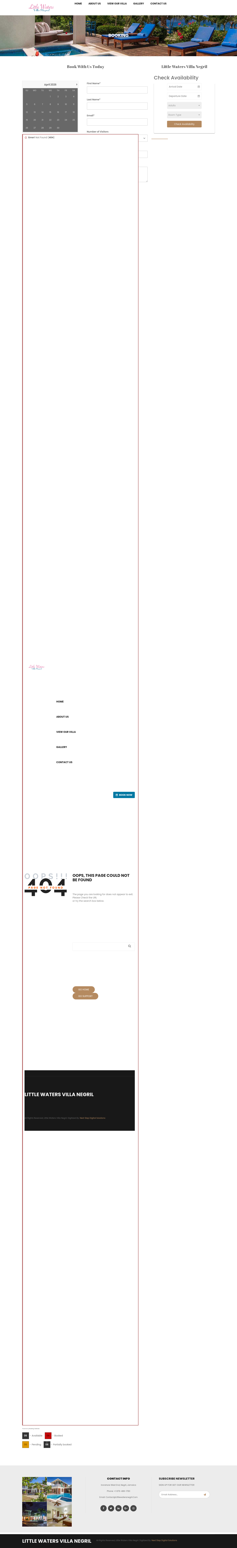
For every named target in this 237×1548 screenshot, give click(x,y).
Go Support (85, 996)
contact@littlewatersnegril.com (122, 1497)
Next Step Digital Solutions (92, 1118)
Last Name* (94, 99)
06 (25, 1435)
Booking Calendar (34, 1428)
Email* (91, 115)
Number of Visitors (97, 131)
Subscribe (205, 1494)
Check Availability (184, 124)
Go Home (83, 989)
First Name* (94, 83)
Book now (124, 795)
